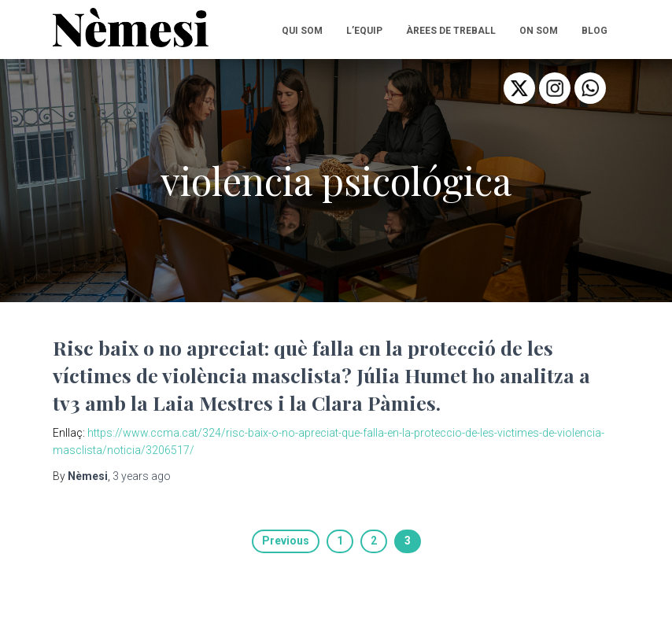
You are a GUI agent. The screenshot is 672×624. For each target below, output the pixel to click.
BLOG (594, 30)
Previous (285, 540)
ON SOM (538, 30)
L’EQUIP (364, 30)
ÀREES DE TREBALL (451, 30)
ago (142, 476)
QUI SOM (302, 30)
